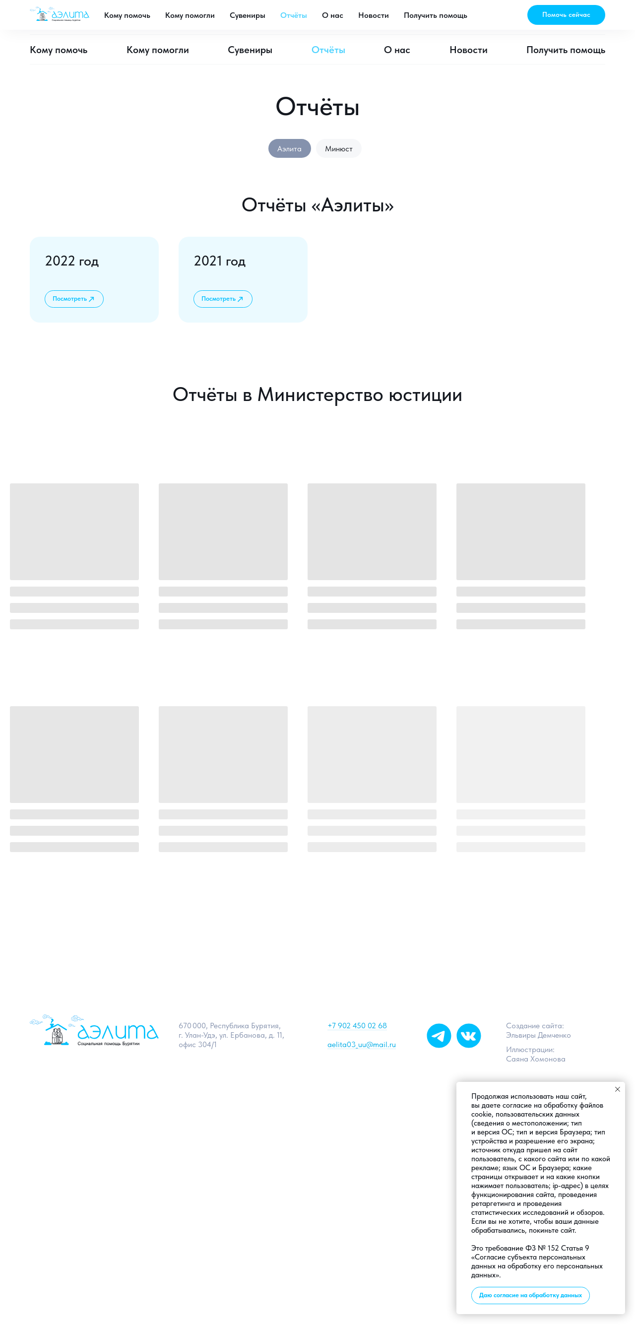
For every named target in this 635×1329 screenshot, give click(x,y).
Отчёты (328, 50)
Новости (468, 50)
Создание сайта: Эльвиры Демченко (538, 1031)
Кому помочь (58, 50)
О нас (397, 50)
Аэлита (289, 148)
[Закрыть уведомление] (618, 1089)
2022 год (72, 261)
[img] (468, 1036)
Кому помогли (158, 50)
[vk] (414, 17)
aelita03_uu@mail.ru (473, 17)
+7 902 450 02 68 (357, 1026)
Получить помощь (565, 50)
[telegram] (392, 17)
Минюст (339, 148)
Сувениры (250, 50)
